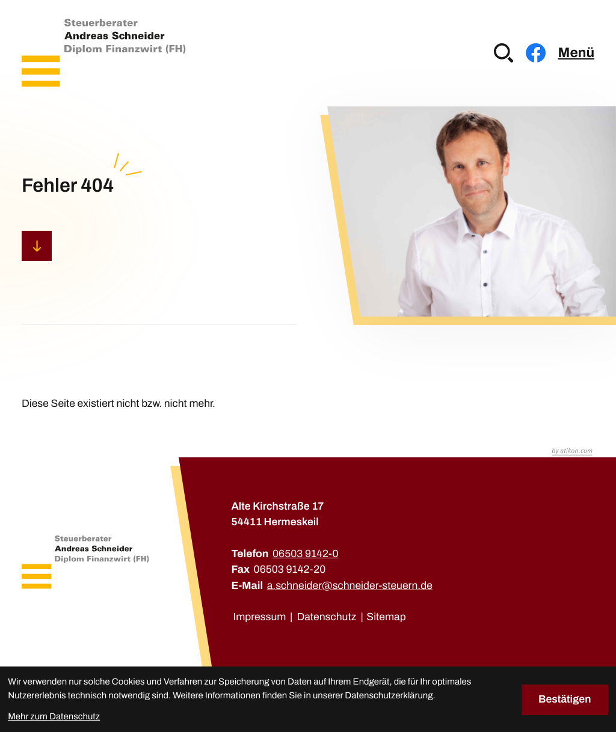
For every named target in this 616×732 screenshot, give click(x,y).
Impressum (259, 617)
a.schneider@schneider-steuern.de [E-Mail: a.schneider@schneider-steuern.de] (350, 585)
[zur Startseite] (103, 52)
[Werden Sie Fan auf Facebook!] (535, 53)
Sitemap (385, 617)
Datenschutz (326, 617)
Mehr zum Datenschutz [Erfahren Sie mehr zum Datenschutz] (54, 717)
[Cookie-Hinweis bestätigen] (565, 700)
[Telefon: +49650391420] (306, 554)
